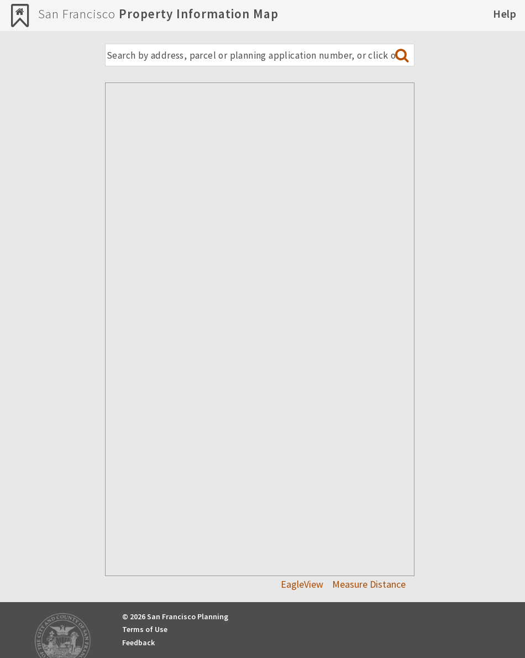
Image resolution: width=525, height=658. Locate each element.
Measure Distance (369, 584)
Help (504, 13)
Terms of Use (144, 629)
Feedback (138, 642)
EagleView (302, 584)
